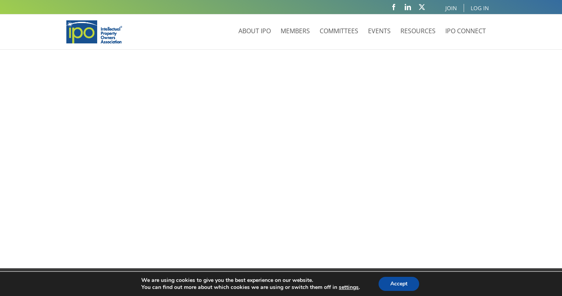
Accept (398, 283)
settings (349, 287)
